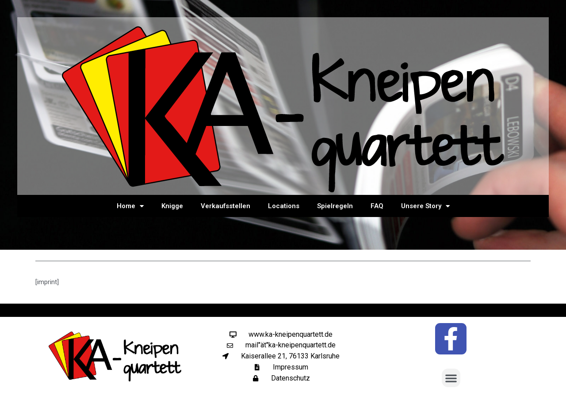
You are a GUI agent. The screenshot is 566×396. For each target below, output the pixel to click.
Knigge (172, 206)
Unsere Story (425, 206)
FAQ (377, 206)
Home (130, 206)
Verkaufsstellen (225, 206)
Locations (283, 206)
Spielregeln (335, 206)
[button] (451, 378)
